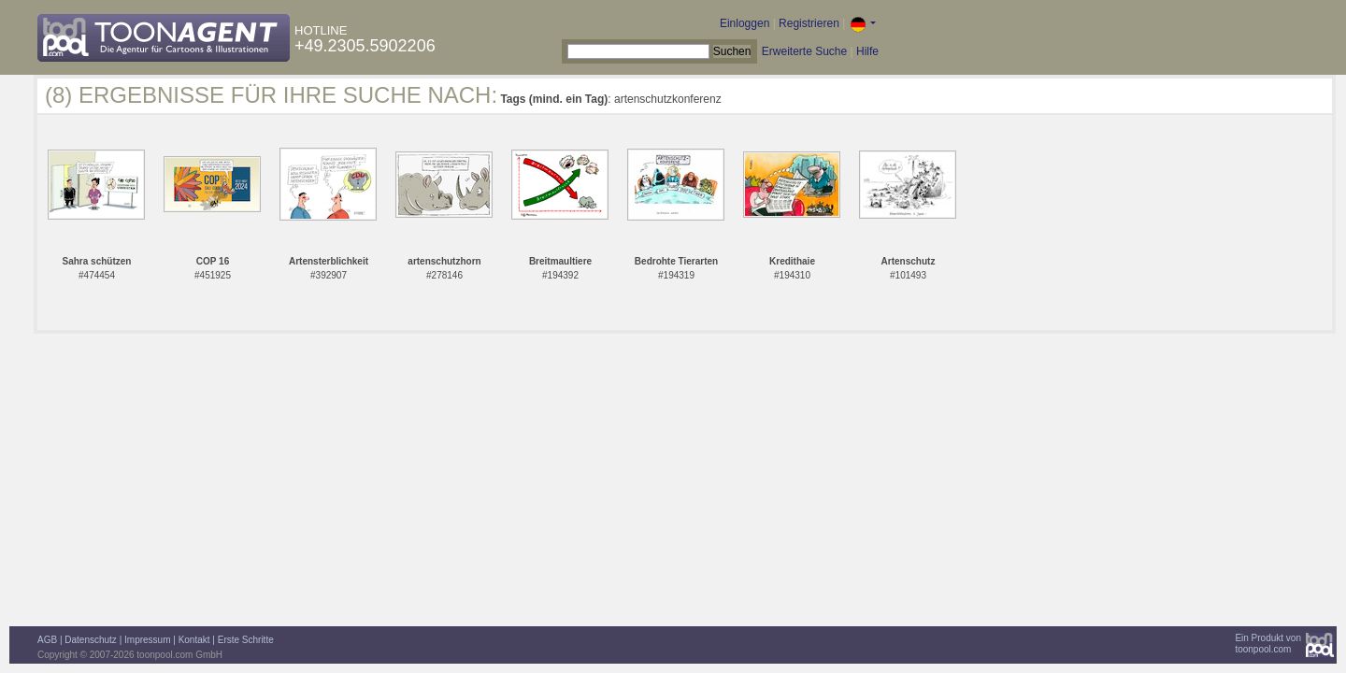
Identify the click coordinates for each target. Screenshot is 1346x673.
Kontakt (194, 640)
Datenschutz (90, 640)
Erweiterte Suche (804, 51)
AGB (47, 640)
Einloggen (744, 23)
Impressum (147, 640)
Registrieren (809, 23)
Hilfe (867, 51)
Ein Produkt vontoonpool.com (1268, 643)
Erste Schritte (246, 640)
